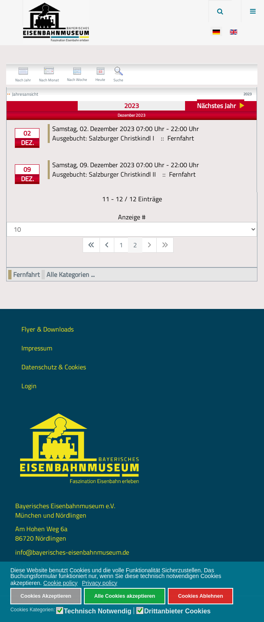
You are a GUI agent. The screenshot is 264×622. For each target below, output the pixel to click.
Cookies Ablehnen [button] (200, 596)
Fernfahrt (26, 274)
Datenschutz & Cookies (53, 367)
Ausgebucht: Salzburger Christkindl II (104, 174)
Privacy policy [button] (99, 583)
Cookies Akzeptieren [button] (46, 596)
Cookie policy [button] (60, 583)
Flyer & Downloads (47, 329)
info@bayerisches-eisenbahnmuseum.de (72, 552)
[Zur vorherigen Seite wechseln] (107, 245)
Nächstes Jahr (216, 105)
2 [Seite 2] (135, 245)
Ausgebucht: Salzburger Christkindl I (103, 138)
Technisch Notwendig (97, 611)
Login (29, 386)
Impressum (36, 348)
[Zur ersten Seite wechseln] (91, 245)
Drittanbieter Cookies (177, 611)
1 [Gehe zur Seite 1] (121, 245)
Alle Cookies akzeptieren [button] (124, 596)
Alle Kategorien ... (70, 274)
